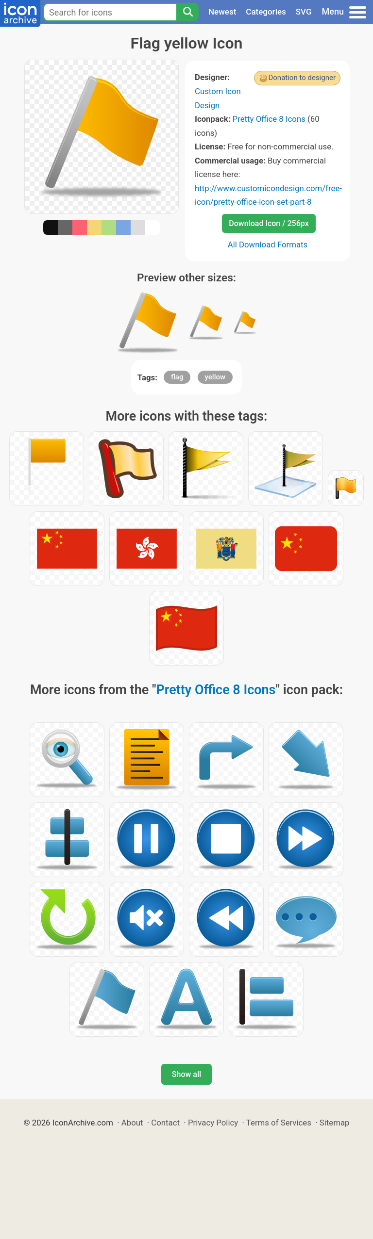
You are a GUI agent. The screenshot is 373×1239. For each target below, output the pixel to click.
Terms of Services (278, 1122)
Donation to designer (302, 77)
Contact (165, 1122)
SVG (304, 11)
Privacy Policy (213, 1122)
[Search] (187, 12)
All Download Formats (268, 244)
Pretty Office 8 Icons (269, 119)
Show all (186, 1074)
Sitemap (335, 1122)
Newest (222, 11)
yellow (215, 377)
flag (177, 377)
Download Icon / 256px (268, 223)
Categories (266, 11)
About (132, 1122)
